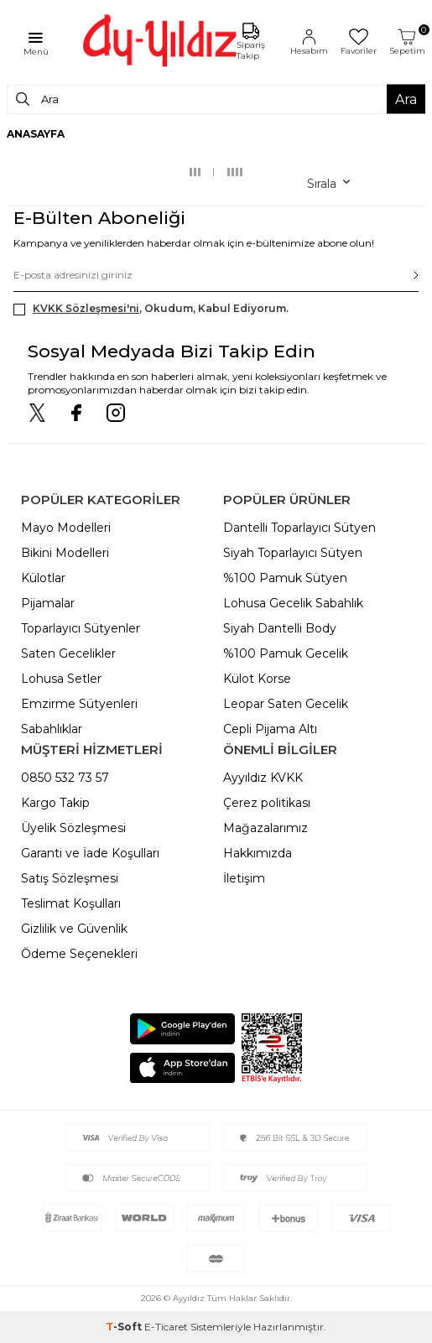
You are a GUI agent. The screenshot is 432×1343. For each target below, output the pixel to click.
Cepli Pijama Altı (270, 729)
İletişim (244, 878)
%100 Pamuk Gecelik (285, 653)
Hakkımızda (257, 853)
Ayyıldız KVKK (263, 777)
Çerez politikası (266, 802)
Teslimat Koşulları (71, 903)
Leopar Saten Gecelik (285, 703)
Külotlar (43, 578)
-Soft (125, 1326)
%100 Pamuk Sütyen (285, 578)
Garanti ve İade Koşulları (90, 853)
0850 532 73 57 (65, 777)
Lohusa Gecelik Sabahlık (293, 603)
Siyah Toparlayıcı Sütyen (292, 552)
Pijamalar (48, 603)
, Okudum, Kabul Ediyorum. (151, 308)
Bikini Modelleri (65, 552)
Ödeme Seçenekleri (79, 953)
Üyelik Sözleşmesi (73, 827)
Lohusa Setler (61, 678)
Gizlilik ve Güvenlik (74, 928)
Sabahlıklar (51, 729)
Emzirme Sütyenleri (79, 703)
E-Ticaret (166, 1326)
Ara (406, 99)
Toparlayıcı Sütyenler (80, 628)
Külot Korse (257, 678)
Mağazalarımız (265, 827)
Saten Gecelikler (68, 653)
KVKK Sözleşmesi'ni (86, 308)
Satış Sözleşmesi (69, 878)
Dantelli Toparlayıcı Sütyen (299, 527)
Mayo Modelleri (66, 527)
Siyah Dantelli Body (279, 628)
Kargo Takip (55, 802)
